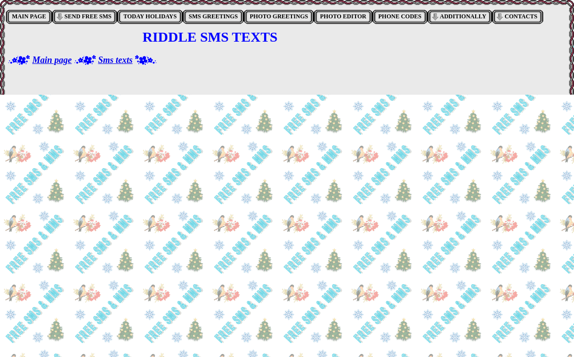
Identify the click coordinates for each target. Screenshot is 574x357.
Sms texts (115, 60)
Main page (52, 60)
